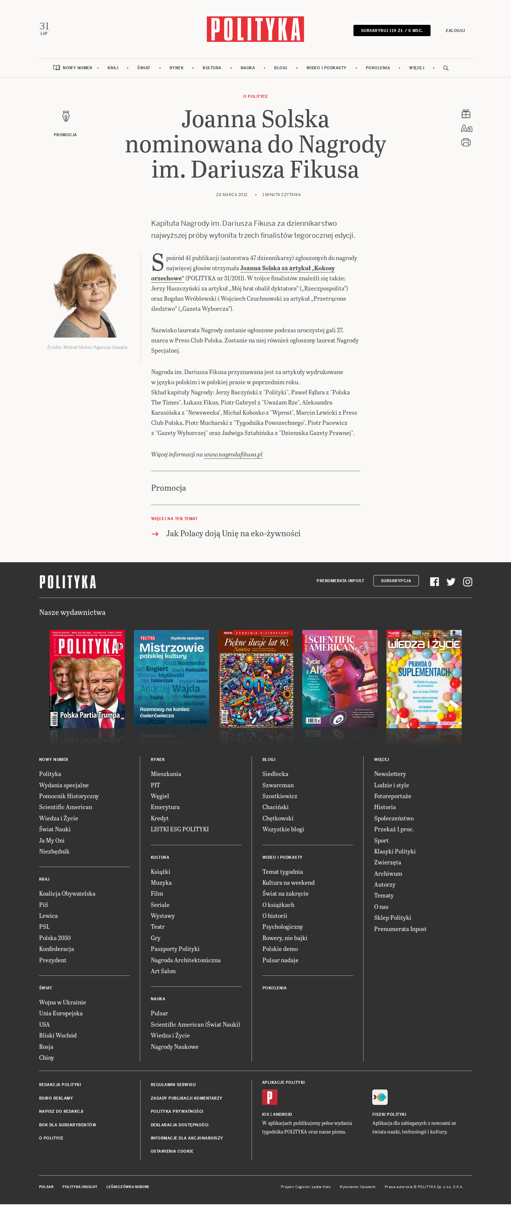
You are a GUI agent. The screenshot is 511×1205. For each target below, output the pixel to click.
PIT (155, 785)
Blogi (280, 68)
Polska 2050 (55, 938)
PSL (44, 927)
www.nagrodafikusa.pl (233, 454)
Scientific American (65, 807)
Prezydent (53, 960)
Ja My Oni (52, 841)
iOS (266, 1115)
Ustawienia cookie (172, 1152)
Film (157, 894)
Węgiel (160, 796)
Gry (156, 938)
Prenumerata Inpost (340, 581)
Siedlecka (275, 774)
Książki (160, 872)
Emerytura (165, 807)
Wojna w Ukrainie (62, 1002)
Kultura (212, 68)
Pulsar (159, 1014)
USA (44, 1025)
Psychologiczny (282, 927)
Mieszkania (166, 774)
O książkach (278, 905)
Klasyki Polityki (395, 851)
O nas (381, 907)
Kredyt (160, 818)
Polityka (50, 774)
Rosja (46, 1047)
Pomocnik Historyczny (69, 796)
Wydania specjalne (64, 785)
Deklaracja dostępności (180, 1125)
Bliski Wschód (58, 1036)
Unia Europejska (61, 1014)
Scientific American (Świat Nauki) (195, 1025)
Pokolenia (378, 68)
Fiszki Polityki (389, 1115)
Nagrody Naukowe (175, 1047)
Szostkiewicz (279, 796)
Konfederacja (56, 949)
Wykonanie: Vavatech (358, 1187)
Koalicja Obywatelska (67, 894)
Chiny (46, 1058)
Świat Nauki (55, 829)
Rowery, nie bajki (285, 938)
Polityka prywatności (177, 1112)
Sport (381, 841)
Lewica (48, 916)
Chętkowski (278, 818)
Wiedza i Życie (58, 818)
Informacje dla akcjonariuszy (187, 1139)
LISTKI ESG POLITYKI (180, 829)
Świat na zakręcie (285, 894)
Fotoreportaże (392, 796)
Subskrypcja (396, 581)
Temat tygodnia (282, 872)
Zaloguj (455, 31)
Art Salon (163, 971)
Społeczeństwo (394, 818)
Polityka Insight (79, 1187)
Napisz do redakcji (61, 1112)
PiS (43, 905)
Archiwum (388, 874)
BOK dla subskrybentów (68, 1125)
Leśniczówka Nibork (127, 1187)
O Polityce (255, 97)
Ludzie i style (391, 785)
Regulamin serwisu (173, 1085)
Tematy (384, 896)
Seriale (160, 905)
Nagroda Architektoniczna (186, 960)
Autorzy (385, 885)
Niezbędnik (54, 851)
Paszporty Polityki (175, 949)
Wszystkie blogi (283, 829)
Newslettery (390, 774)
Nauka (248, 68)
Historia (385, 807)
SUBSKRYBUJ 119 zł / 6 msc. (391, 31)
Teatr (158, 927)
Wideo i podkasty (326, 68)
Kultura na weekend (288, 883)
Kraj (113, 68)
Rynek (177, 68)
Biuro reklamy (56, 1099)
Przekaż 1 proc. (394, 829)
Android (282, 1115)
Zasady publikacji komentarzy (187, 1099)
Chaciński (275, 807)
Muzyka (161, 883)
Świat (143, 68)
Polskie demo (280, 949)
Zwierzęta (387, 862)
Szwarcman (278, 785)
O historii (274, 916)
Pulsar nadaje (280, 960)
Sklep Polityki (392, 918)
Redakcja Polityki (60, 1085)
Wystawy (163, 916)
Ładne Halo (321, 1187)
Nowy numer (77, 68)
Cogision (302, 1187)
